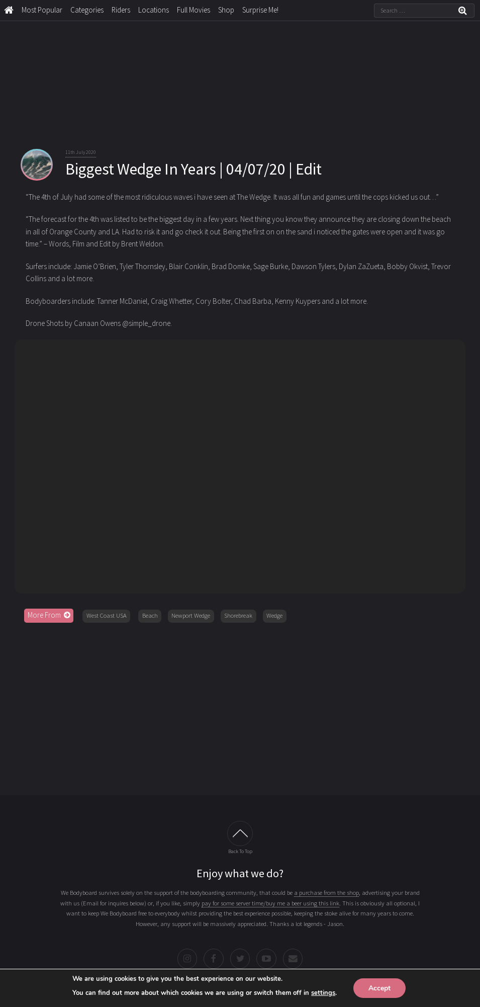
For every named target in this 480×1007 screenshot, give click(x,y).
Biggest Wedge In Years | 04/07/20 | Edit (193, 169)
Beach (150, 615)
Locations (153, 10)
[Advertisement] (240, 705)
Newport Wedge (190, 615)
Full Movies (193, 10)
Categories (87, 10)
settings (323, 992)
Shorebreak (238, 615)
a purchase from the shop (326, 892)
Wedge (274, 615)
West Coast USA (106, 615)
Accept (379, 987)
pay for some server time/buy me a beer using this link (270, 903)
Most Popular (42, 10)
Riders (121, 10)
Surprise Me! (260, 10)
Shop (226, 10)
